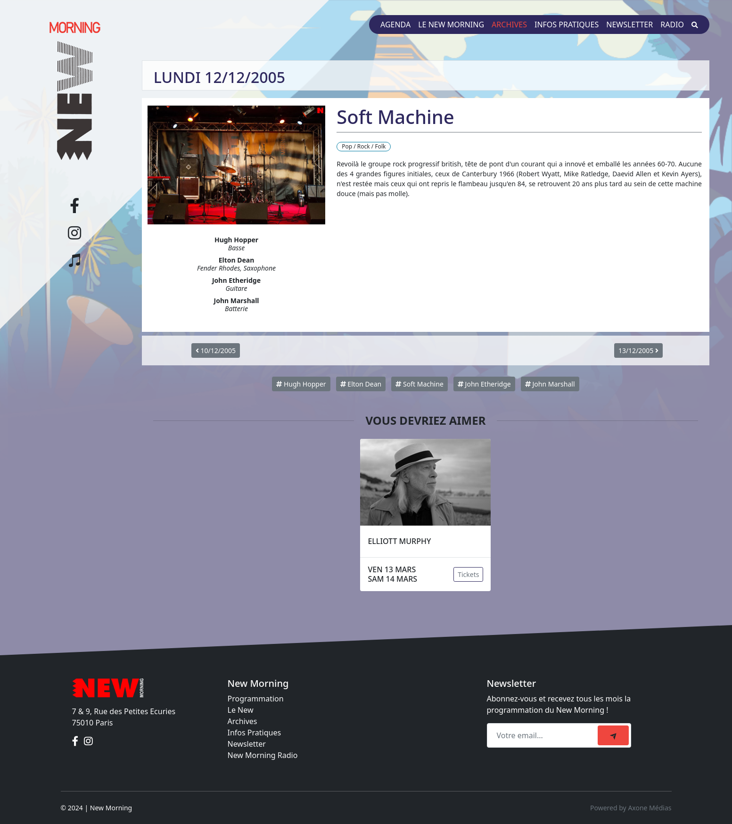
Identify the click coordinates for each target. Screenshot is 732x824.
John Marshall (550, 383)
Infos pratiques (567, 24)
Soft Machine (419, 383)
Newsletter (629, 24)
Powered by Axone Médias (630, 807)
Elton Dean (360, 383)
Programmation (256, 698)
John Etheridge (484, 383)
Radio (672, 24)
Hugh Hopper (301, 383)
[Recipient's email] (543, 735)
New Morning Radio (263, 755)
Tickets (468, 574)
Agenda (395, 24)
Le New (241, 710)
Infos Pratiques (254, 732)
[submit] (613, 735)
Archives (509, 24)
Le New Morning (451, 24)
